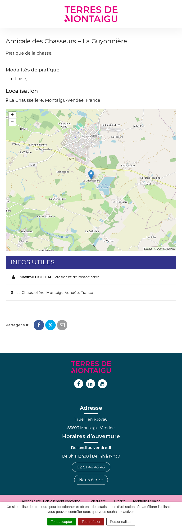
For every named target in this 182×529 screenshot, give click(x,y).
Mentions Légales (146, 501)
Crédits (119, 501)
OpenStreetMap (166, 248)
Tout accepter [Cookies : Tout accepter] (61, 522)
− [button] (12, 122)
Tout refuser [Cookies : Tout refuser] (91, 522)
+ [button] (12, 115)
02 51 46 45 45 (91, 467)
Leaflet (148, 248)
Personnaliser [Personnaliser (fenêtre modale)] (121, 522)
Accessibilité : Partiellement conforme (51, 501)
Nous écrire (91, 480)
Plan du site (97, 501)
